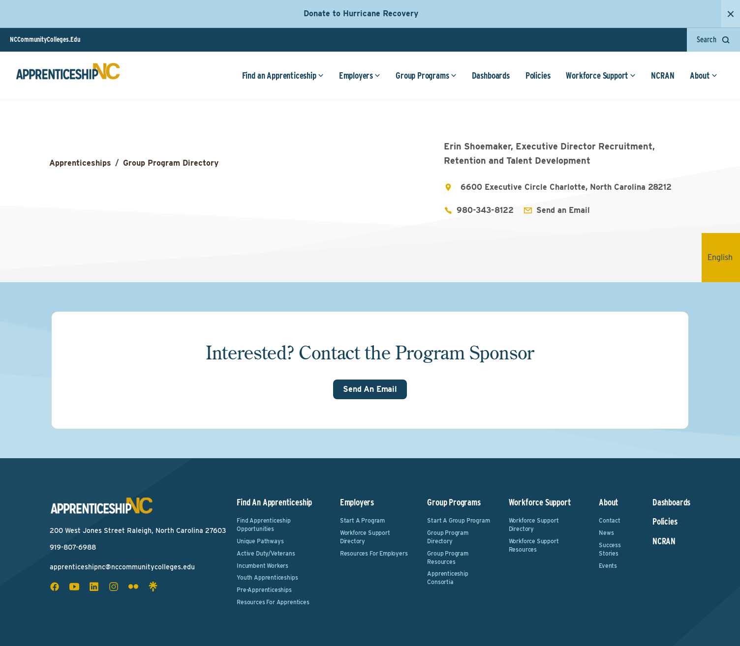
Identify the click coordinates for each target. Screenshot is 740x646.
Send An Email (370, 389)
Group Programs (425, 76)
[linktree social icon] (153, 586)
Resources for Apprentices (273, 602)
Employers (359, 76)
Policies (537, 76)
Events (608, 565)
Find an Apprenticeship (282, 76)
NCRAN (662, 76)
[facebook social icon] (55, 586)
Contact (609, 520)
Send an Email (563, 210)
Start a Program (362, 520)
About (703, 76)
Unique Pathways (260, 541)
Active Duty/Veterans (266, 553)
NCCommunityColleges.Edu (45, 39)
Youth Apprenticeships (267, 577)
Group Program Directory (170, 163)
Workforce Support (600, 76)
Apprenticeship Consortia (447, 578)
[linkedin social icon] (94, 586)
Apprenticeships (80, 163)
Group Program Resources (447, 557)
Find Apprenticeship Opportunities (264, 524)
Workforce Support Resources (534, 545)
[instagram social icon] (114, 586)
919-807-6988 (73, 547)
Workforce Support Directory (365, 537)
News (606, 532)
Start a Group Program (458, 520)
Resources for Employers (374, 553)
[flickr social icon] (133, 586)
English (724, 257)
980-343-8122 (485, 210)
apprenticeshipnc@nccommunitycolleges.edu (122, 567)
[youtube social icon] (74, 586)
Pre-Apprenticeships (264, 589)
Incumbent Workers (262, 565)
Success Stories (610, 549)
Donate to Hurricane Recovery (361, 13)
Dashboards (490, 76)
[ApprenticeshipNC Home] (68, 75)
